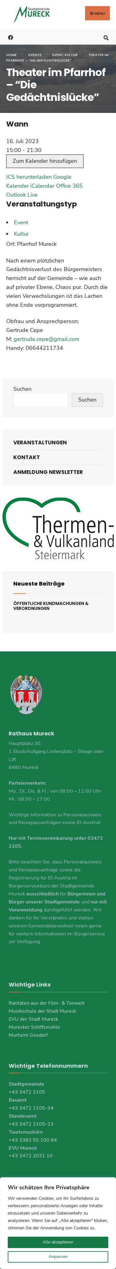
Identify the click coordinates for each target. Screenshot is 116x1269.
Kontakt (26, 457)
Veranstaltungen (40, 442)
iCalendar (42, 186)
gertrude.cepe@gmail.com (46, 339)
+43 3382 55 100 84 (33, 1140)
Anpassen (58, 1256)
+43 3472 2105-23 (31, 1124)
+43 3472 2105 (27, 1092)
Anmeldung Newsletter (48, 472)
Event (57, 54)
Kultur (71, 54)
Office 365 (69, 186)
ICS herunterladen (29, 177)
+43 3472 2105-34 (31, 1108)
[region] (58, 1223)
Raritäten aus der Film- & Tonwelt (47, 1003)
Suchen (22, 389)
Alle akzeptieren (58, 1242)
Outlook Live (22, 194)
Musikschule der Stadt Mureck (42, 1011)
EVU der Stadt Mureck (33, 1019)
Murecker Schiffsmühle (34, 1027)
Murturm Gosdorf (28, 1035)
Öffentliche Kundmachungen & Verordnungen (50, 606)
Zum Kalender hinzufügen (45, 161)
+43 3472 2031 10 (31, 1155)
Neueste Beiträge (39, 583)
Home (11, 54)
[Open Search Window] (106, 37)
